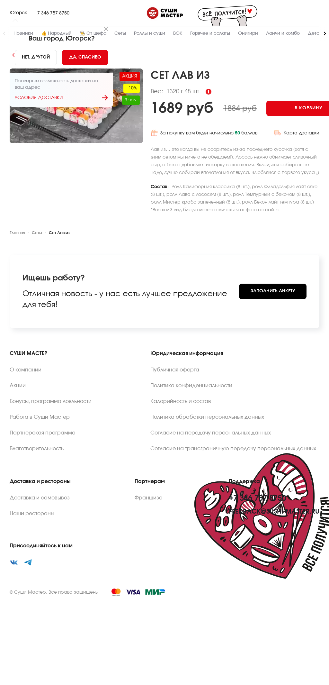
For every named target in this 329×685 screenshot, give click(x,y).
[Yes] (85, 57)
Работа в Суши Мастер (40, 485)
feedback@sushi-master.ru (274, 579)
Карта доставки (301, 216)
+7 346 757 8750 (52, 13)
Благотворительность (37, 516)
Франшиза (149, 565)
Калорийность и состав (180, 469)
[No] (36, 57)
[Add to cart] (169, 192)
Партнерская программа (43, 500)
